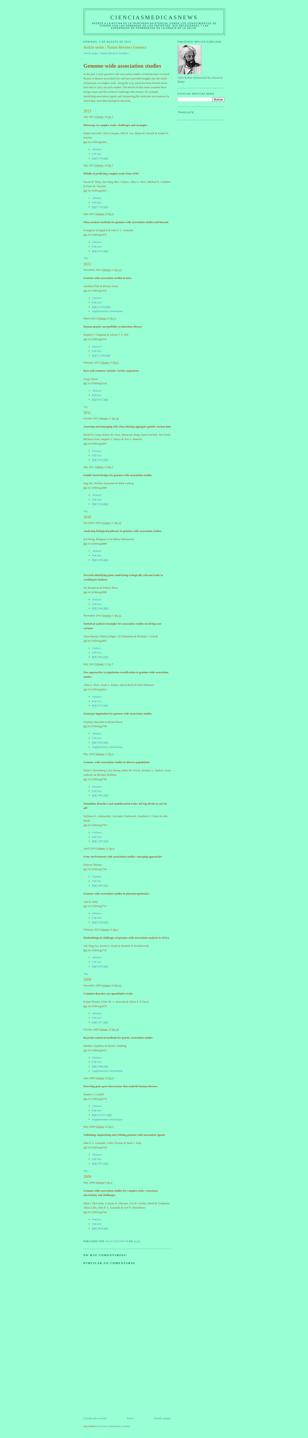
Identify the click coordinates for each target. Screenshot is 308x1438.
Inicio (130, 1418)
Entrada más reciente (95, 1418)
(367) (100, 1022)
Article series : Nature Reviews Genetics (106, 53)
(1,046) (101, 355)
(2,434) (101, 306)
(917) (100, 399)
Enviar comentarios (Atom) (114, 1426)
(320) (100, 922)
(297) (100, 841)
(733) (100, 206)
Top (85, 258)
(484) (100, 885)
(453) (100, 459)
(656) (100, 966)
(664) (100, 608)
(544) (100, 504)
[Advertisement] (115, 1386)
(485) (100, 795)
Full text (96, 153)
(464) (100, 656)
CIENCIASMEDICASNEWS (154, 17)
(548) (100, 158)
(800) (100, 742)
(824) (100, 1228)
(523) (100, 705)
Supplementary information (107, 311)
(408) (100, 1066)
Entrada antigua (162, 1418)
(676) (100, 251)
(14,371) (102, 1114)
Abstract (96, 149)
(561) (100, 1163)
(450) (100, 559)
